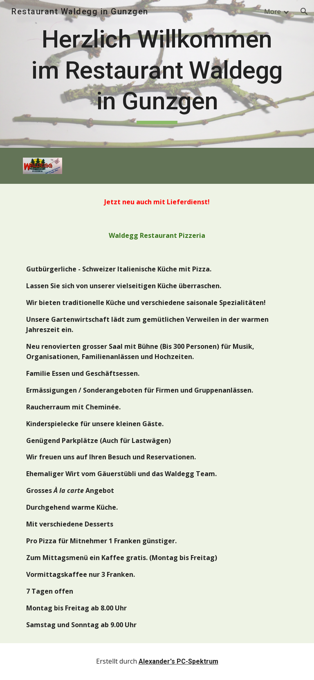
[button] (304, 11)
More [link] (272, 11)
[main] (157, 73)
